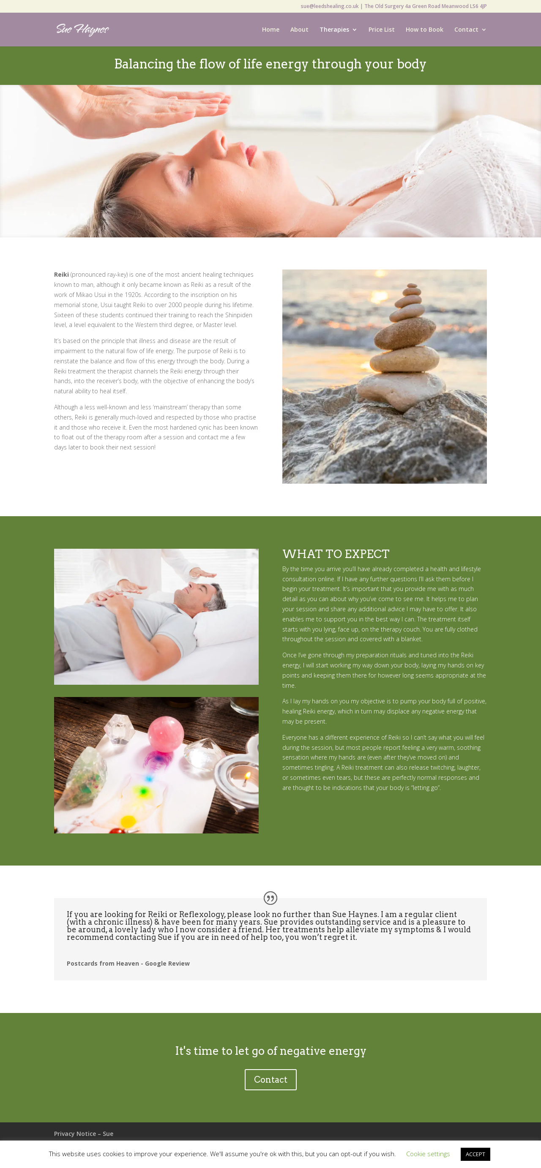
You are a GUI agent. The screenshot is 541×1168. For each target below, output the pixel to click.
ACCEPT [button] (475, 1154)
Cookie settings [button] (428, 1153)
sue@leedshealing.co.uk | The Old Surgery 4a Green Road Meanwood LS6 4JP (394, 7)
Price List (382, 30)
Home (270, 30)
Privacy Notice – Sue (83, 1134)
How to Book (424, 30)
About (299, 30)
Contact (466, 30)
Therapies (334, 30)
